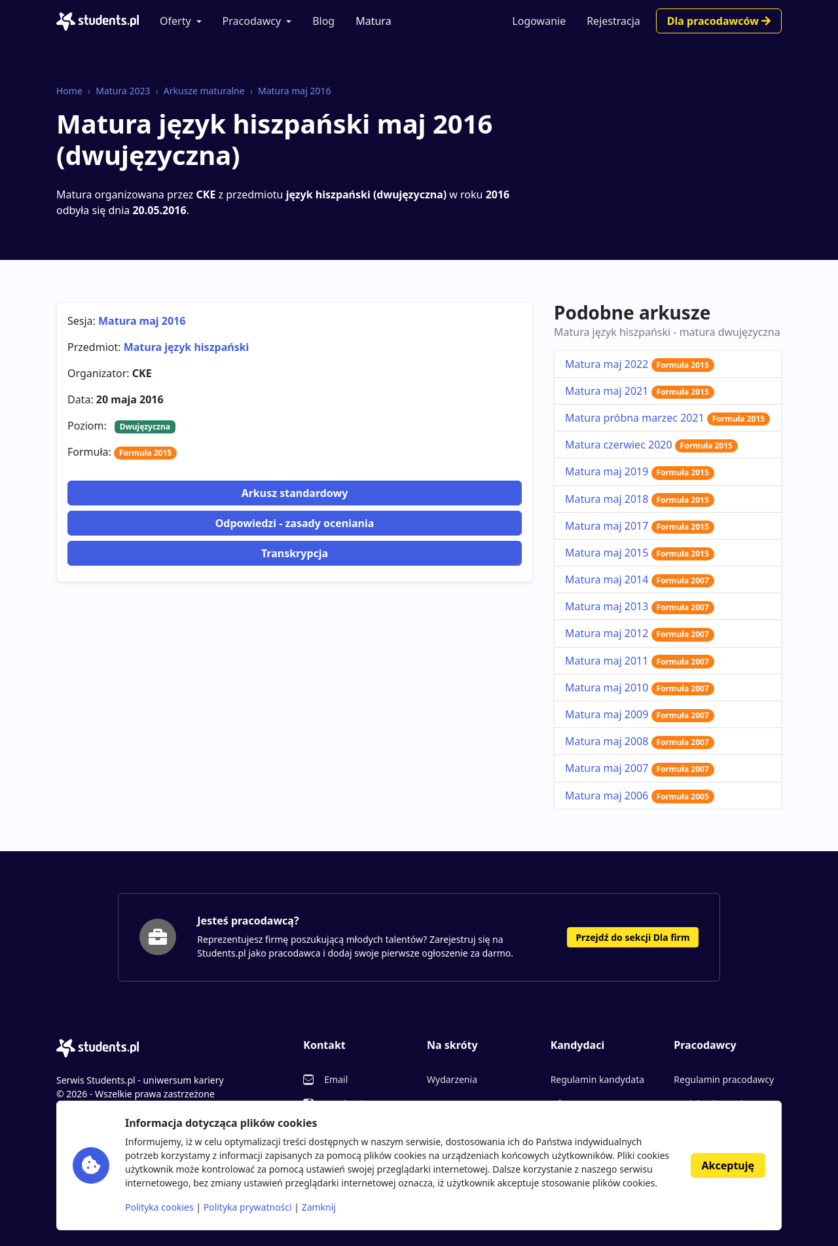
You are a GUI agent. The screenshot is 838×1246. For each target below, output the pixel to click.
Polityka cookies (159, 1207)
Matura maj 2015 (639, 552)
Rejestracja (613, 21)
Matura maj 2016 (294, 90)
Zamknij (319, 1207)
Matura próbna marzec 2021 (667, 418)
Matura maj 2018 (639, 499)
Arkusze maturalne (204, 90)
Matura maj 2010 (639, 687)
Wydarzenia (452, 1079)
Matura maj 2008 (639, 741)
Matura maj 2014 (639, 579)
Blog (323, 21)
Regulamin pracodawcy (724, 1079)
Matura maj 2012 (639, 633)
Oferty (175, 21)
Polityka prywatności (248, 1207)
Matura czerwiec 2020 (651, 444)
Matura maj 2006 (639, 795)
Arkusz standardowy (295, 493)
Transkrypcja (294, 553)
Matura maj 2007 (639, 768)
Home (69, 90)
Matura (373, 21)
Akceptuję (728, 1165)
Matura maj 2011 (639, 660)
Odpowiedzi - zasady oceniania (294, 523)
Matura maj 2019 (639, 471)
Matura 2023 (123, 90)
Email (336, 1079)
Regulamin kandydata (597, 1079)
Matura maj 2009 (639, 714)
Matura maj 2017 (639, 526)
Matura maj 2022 (639, 364)
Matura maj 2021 (639, 391)
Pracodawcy (252, 21)
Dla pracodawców (719, 21)
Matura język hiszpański (186, 347)
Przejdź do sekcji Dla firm (632, 937)
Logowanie (539, 21)
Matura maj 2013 (639, 606)
